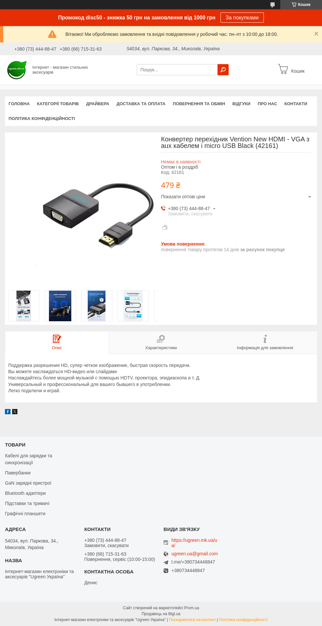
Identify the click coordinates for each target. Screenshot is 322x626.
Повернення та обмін (199, 103)
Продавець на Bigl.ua (161, 614)
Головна (19, 103)
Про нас (267, 103)
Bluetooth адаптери (25, 493)
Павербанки (18, 472)
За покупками (242, 17)
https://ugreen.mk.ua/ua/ (194, 543)
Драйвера (97, 103)
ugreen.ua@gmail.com (195, 553)
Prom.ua (191, 608)
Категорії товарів (58, 103)
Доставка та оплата (141, 103)
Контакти (296, 103)
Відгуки (241, 103)
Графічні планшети (25, 513)
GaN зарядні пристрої (28, 483)
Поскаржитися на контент (192, 619)
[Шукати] (223, 69)
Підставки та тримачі (27, 503)
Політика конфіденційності (42, 118)
